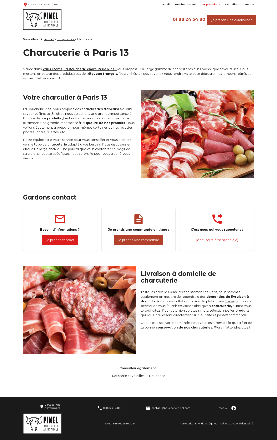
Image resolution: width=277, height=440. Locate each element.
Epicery (231, 301)
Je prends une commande (231, 20)
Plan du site (186, 423)
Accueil (165, 4)
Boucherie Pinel (185, 4)
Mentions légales (206, 423)
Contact (249, 4)
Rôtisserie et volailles (128, 376)
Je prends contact (60, 240)
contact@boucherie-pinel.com (170, 408)
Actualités (232, 4)
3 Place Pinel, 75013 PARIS (40, 4)
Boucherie (157, 376)
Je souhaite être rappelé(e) (217, 240)
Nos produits (209, 4)
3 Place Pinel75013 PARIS (53, 406)
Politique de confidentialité (236, 423)
